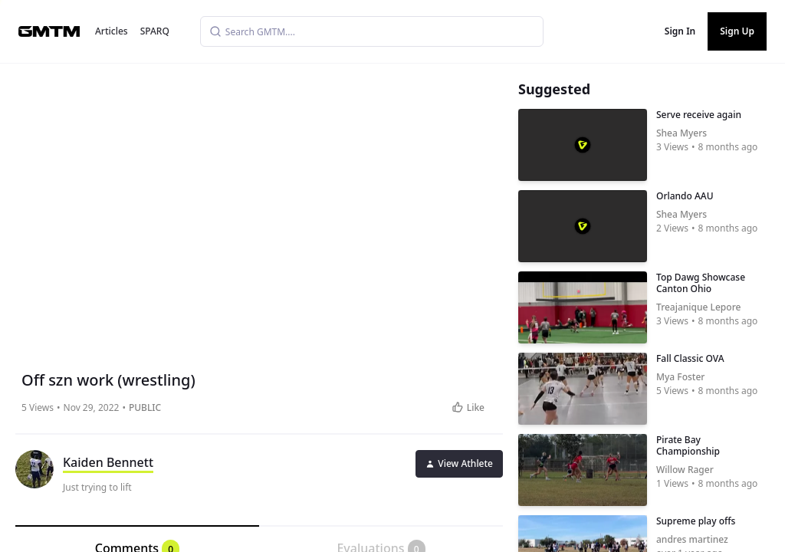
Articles (111, 31)
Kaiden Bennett (108, 462)
